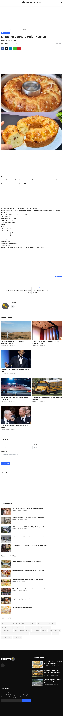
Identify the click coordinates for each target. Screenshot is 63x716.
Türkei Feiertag (25, 623)
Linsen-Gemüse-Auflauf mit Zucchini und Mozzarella (44, 291)
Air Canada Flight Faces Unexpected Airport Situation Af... (14, 398)
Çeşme (22, 630)
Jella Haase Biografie (6, 637)
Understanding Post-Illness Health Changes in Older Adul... (28, 517)
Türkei (33, 623)
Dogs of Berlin (17, 637)
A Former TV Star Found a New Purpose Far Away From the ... (45, 342)
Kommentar (4, 451)
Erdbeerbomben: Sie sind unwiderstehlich (23, 598)
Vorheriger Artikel (25, 288)
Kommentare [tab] (7, 439)
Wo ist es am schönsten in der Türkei (46, 623)
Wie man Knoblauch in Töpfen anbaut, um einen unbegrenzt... (29, 588)
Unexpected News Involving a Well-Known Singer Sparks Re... (52, 681)
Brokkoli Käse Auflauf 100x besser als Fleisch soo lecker (27, 579)
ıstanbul (28, 630)
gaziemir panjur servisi (31, 627)
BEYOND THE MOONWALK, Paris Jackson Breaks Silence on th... (29, 508)
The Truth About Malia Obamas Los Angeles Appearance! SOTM (29, 545)
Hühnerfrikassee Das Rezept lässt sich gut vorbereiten (27, 561)
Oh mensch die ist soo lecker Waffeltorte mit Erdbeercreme (28, 570)
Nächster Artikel (37, 288)
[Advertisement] (31, 18)
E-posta (34, 444)
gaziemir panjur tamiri (7, 630)
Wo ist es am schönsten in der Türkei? (11, 623)
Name (2, 444)
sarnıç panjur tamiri (18, 627)
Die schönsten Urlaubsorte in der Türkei (40, 634)
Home (2, 29)
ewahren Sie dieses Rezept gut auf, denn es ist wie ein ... (53, 662)
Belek (16, 630)
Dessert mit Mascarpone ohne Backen (22, 607)
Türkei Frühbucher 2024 (54, 630)
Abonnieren (26, 701)
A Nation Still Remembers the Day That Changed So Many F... (47, 398)
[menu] (2, 3)
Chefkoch (13, 302)
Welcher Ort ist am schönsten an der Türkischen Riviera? (15, 634)
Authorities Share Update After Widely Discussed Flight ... (12, 342)
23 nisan (44, 630)
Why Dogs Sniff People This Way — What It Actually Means (28, 536)
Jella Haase (55, 634)
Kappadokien (36, 630)
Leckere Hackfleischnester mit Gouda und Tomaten (18, 291)
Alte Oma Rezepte (10, 29)
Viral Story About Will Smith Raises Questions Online (15, 370)
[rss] (3, 665)
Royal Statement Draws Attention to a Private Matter (14, 426)
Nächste (58, 276)
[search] (61, 3)
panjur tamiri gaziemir (44, 627)
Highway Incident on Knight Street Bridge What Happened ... (28, 527)
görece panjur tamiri (7, 627)
